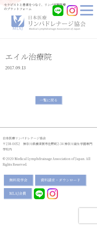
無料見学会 (18, 179)
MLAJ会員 (17, 193)
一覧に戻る (49, 100)
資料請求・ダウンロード (60, 179)
